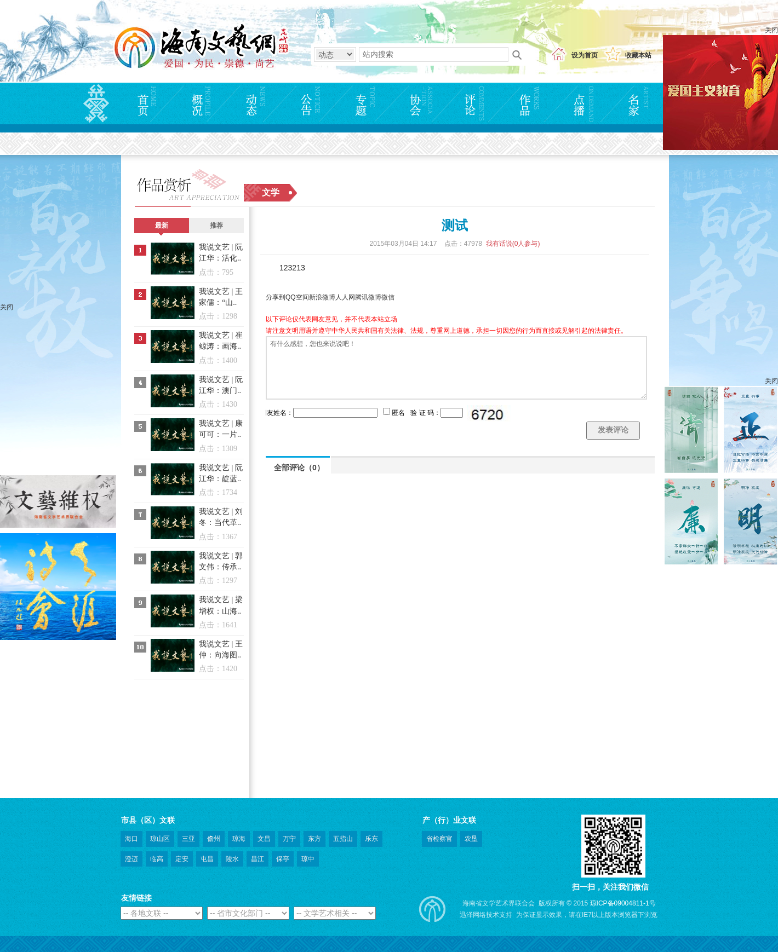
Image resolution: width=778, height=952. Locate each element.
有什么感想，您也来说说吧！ (456, 368)
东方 (314, 839)
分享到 (275, 297)
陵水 (232, 859)
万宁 (289, 839)
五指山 (343, 839)
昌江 (257, 859)
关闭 (771, 30)
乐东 (371, 839)
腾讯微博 (368, 297)
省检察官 (439, 839)
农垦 (471, 839)
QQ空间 (297, 297)
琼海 (238, 839)
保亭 (282, 859)
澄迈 (131, 859)
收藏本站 (638, 55)
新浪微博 (322, 297)
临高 (156, 859)
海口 (131, 839)
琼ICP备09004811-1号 (623, 903)
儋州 (213, 839)
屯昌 (207, 859)
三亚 (188, 839)
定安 (181, 859)
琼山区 (160, 839)
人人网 (345, 297)
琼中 (307, 859)
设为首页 (584, 55)
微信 (387, 297)
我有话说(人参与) (513, 243)
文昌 (264, 839)
